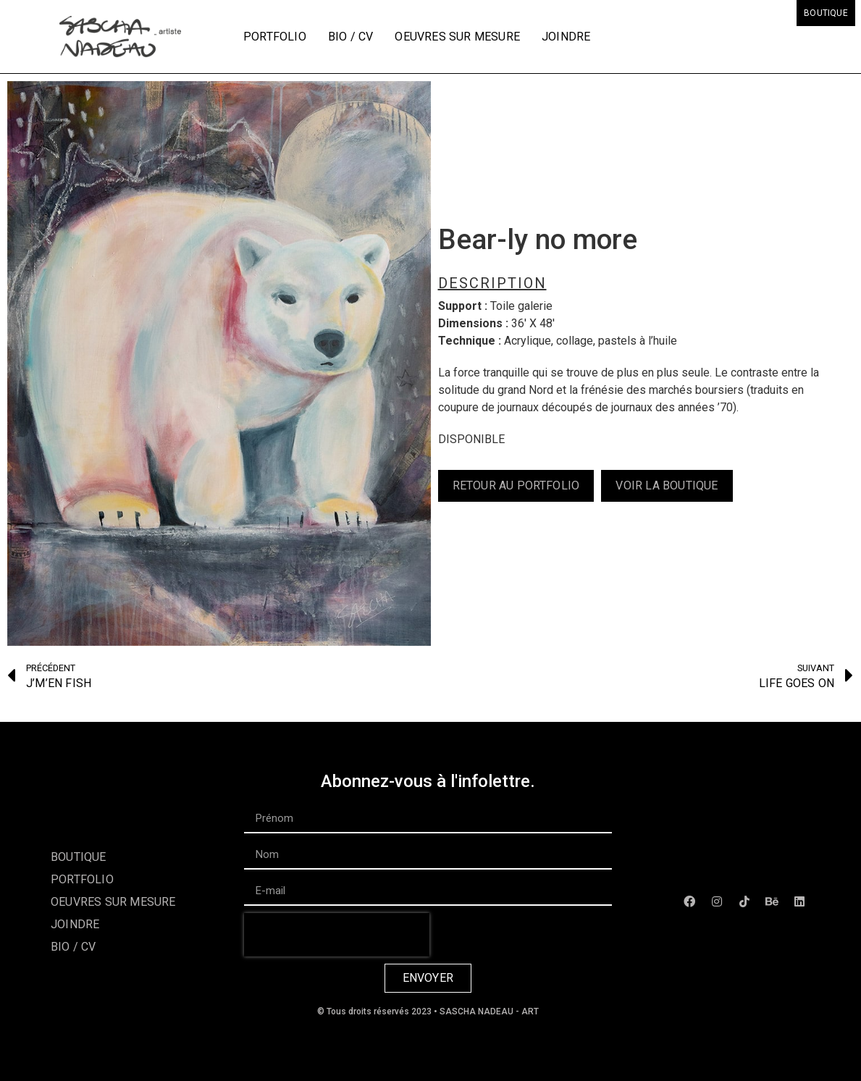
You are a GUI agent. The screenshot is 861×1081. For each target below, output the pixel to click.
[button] (516, 486)
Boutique (826, 13)
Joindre (566, 36)
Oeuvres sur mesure (457, 36)
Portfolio (274, 36)
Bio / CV (351, 36)
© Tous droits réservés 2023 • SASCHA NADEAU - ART (428, 1011)
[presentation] (336, 934)
